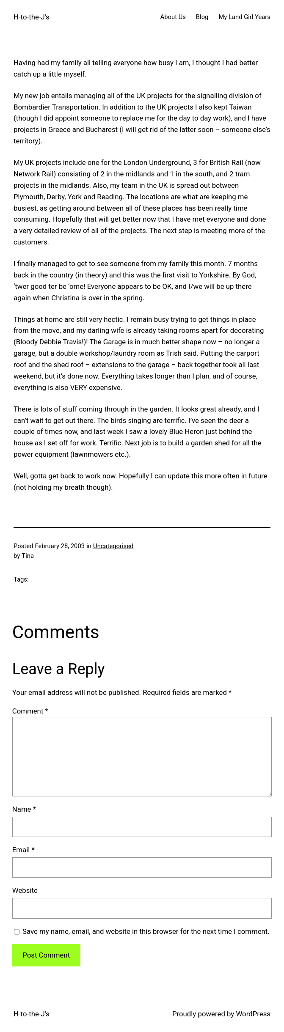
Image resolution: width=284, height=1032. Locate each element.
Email (23, 849)
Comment (30, 711)
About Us (173, 17)
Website (25, 890)
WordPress (253, 1014)
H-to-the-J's (32, 17)
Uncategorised (113, 546)
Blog (202, 17)
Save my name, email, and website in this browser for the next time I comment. (146, 931)
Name (24, 809)
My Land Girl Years (244, 17)
